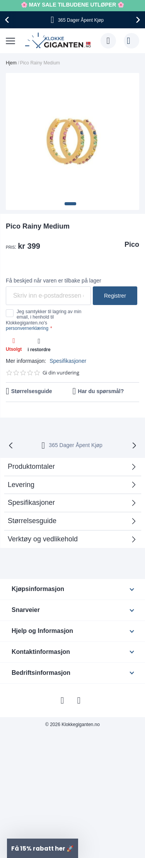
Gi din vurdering (61, 372)
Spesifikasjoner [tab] (31, 502)
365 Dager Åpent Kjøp (75, 445)
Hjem (11, 63)
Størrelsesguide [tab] (32, 521)
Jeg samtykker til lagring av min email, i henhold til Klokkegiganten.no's (43, 320)
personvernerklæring (27, 328)
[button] (70, 203)
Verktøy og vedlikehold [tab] (43, 539)
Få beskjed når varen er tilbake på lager (53, 280)
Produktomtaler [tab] (31, 466)
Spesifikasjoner (67, 361)
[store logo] (59, 41)
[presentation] (8, 20)
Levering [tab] (21, 485)
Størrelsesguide (31, 391)
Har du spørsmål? (101, 391)
